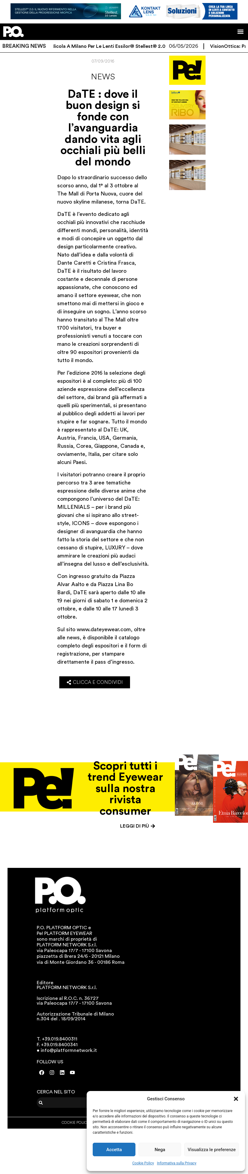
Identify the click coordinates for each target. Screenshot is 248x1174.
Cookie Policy (143, 1163)
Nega (160, 1149)
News (103, 76)
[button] (236, 1099)
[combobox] (74, 1102)
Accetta (114, 1149)
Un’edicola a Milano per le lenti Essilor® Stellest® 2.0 (108, 46)
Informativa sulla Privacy (176, 1163)
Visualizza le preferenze (212, 1149)
